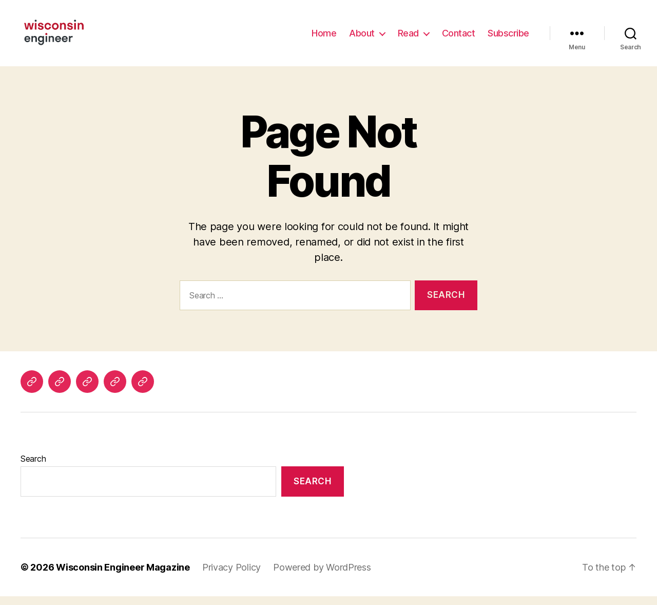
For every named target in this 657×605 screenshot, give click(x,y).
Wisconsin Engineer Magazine (123, 576)
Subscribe (508, 37)
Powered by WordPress (322, 576)
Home (324, 37)
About (362, 37)
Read (408, 37)
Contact (458, 37)
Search (33, 467)
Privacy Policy (231, 576)
